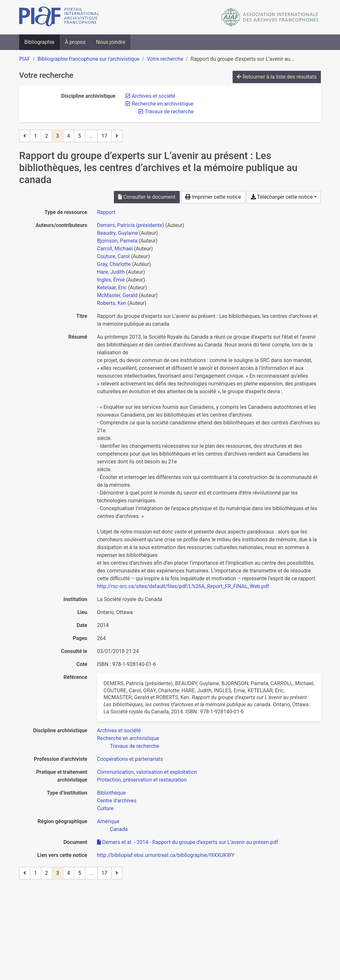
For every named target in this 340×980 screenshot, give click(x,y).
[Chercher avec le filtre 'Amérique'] (108, 821)
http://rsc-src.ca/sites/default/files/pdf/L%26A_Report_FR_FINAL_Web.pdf (183, 586)
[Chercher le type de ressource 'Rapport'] (106, 212)
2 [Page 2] (46, 136)
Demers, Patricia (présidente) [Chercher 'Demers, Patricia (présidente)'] (130, 225)
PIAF (24, 59)
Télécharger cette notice (282, 197)
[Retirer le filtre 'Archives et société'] (154, 96)
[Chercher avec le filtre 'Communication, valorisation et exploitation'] (147, 772)
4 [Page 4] (68, 136)
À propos (75, 42)
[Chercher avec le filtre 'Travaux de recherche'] (134, 746)
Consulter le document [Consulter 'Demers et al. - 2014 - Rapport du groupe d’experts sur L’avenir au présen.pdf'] (147, 197)
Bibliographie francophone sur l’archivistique (88, 59)
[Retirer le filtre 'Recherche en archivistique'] (163, 104)
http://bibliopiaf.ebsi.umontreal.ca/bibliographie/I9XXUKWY (166, 855)
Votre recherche (165, 59)
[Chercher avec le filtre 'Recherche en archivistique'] (128, 738)
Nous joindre (110, 42)
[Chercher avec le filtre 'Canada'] (119, 829)
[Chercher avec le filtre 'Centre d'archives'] (117, 801)
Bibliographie (39, 42)
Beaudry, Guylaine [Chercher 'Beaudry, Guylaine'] (117, 233)
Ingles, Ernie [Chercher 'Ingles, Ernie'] (111, 280)
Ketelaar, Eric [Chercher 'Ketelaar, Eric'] (112, 287)
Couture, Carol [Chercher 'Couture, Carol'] (113, 256)
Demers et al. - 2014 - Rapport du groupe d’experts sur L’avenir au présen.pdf (187, 842)
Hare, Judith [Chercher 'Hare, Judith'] (111, 272)
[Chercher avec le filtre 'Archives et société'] (119, 730)
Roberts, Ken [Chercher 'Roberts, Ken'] (111, 303)
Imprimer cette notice (213, 197)
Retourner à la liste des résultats (277, 77)
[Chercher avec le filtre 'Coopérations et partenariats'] (130, 759)
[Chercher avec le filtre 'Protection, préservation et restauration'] (142, 780)
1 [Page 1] (35, 136)
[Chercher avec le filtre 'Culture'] (105, 808)
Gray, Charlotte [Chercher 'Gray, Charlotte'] (114, 264)
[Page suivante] (116, 136)
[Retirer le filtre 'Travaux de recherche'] (169, 111)
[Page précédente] (24, 136)
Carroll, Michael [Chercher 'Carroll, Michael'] (115, 248)
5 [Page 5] (79, 136)
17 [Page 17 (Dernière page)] (104, 136)
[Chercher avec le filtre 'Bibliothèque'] (111, 793)
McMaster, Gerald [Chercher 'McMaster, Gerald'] (117, 295)
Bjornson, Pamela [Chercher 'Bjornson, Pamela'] (117, 241)
